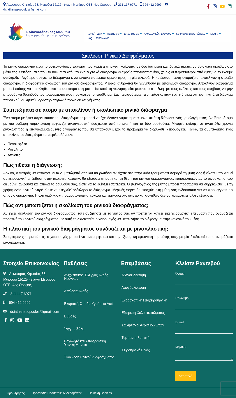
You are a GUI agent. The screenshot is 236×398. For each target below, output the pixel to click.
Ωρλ (99, 33)
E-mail (204, 327)
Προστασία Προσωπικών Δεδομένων (57, 393)
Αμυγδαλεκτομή (134, 287)
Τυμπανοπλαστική (136, 338)
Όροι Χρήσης (16, 393)
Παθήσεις (113, 33)
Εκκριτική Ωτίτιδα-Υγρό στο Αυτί (88, 304)
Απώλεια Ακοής (76, 291)
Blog (89, 38)
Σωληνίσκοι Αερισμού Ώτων (143, 325)
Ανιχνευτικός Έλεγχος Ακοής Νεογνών (86, 276)
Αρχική (91, 33)
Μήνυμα (204, 353)
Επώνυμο (204, 302)
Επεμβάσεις (131, 33)
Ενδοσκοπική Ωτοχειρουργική (144, 300)
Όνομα (204, 278)
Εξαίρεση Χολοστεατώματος (143, 313)
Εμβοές (70, 316)
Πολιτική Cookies (100, 393)
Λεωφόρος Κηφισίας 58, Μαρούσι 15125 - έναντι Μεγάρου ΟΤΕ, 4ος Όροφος (58, 4)
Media (214, 33)
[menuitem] (91, 34)
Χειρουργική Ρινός (136, 350)
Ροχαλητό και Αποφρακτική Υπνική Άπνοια (85, 343)
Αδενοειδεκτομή (134, 275)
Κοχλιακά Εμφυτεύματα (190, 33)
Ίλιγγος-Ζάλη (74, 329)
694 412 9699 (152, 4)
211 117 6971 (127, 4)
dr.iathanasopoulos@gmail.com (24, 9)
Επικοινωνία (101, 38)
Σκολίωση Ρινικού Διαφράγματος (89, 357)
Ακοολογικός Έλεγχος (157, 33)
